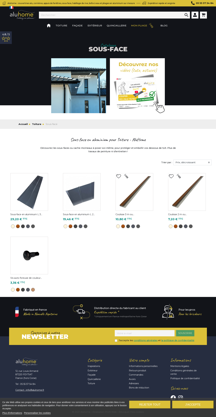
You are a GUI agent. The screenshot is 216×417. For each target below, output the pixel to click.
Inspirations (94, 366)
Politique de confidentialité (185, 378)
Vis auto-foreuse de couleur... (26, 278)
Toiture (91, 383)
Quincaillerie (94, 379)
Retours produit (137, 370)
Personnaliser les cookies (37, 413)
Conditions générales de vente (183, 372)
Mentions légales (179, 366)
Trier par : (166, 162)
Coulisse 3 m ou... (125, 214)
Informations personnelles (143, 366)
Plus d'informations (12, 413)
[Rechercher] (111, 15)
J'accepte (192, 404)
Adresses (134, 383)
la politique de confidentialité (177, 340)
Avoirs (132, 379)
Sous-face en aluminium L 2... (79, 214)
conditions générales (146, 340)
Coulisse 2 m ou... (177, 214)
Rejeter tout (149, 404)
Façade (92, 374)
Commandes (136, 374)
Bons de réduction (139, 387)
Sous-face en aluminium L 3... (26, 214)
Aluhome (22, 15)
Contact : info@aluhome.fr (29, 390)
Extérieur (92, 370)
